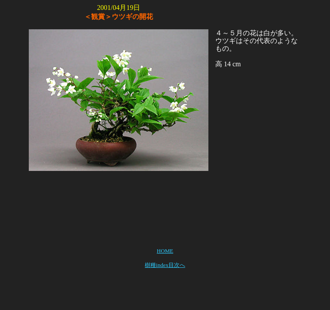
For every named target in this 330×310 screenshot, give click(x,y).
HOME (165, 251)
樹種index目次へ (165, 265)
